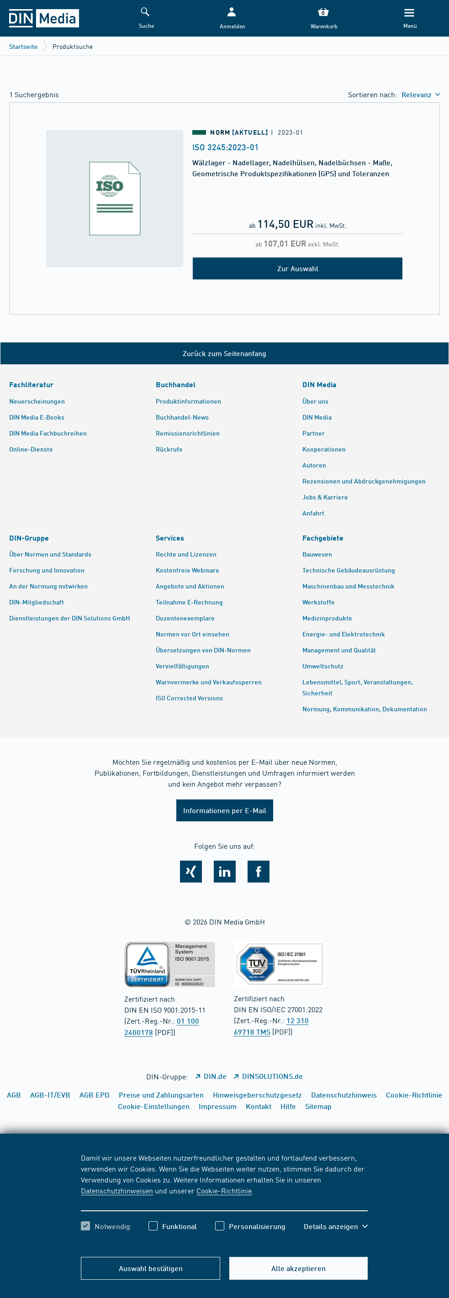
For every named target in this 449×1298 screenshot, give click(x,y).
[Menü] (409, 18)
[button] (231, 18)
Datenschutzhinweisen (117, 1190)
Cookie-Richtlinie (224, 1190)
